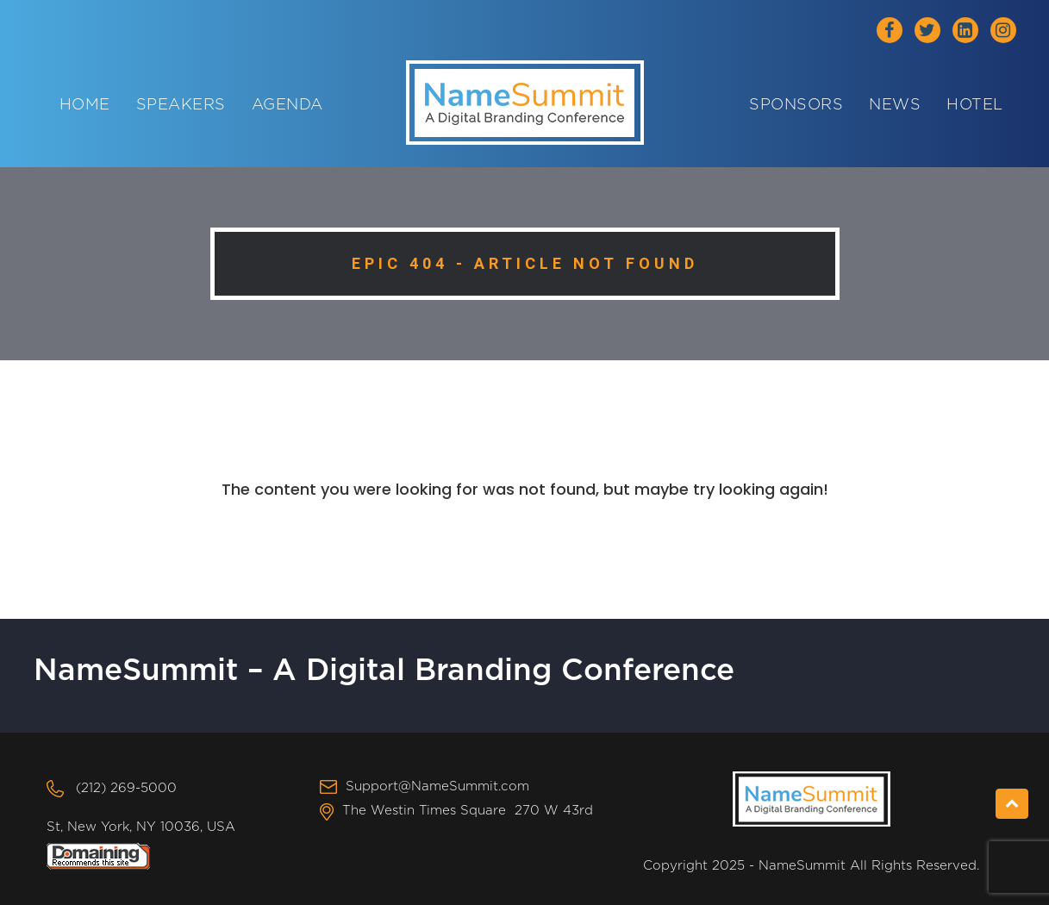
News (895, 105)
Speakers (181, 105)
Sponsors (796, 105)
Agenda (287, 105)
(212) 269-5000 (126, 788)
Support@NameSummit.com (437, 786)
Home (84, 105)
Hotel (974, 105)
